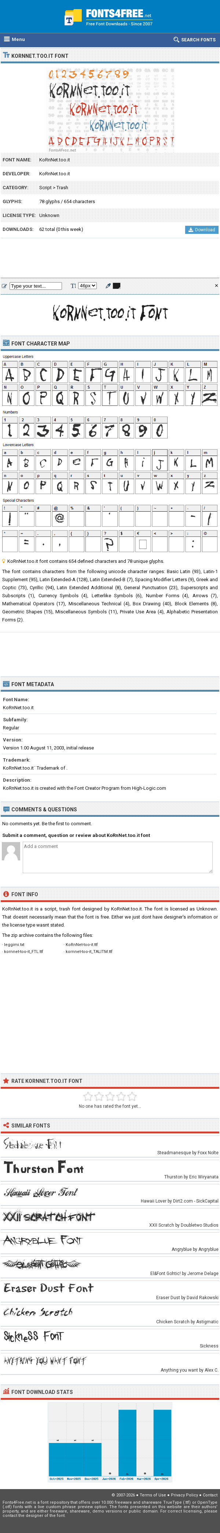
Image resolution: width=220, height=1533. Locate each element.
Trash (62, 187)
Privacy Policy (184, 1495)
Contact (210, 1495)
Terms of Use (153, 1495)
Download (201, 229)
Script (45, 187)
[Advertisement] (110, 258)
